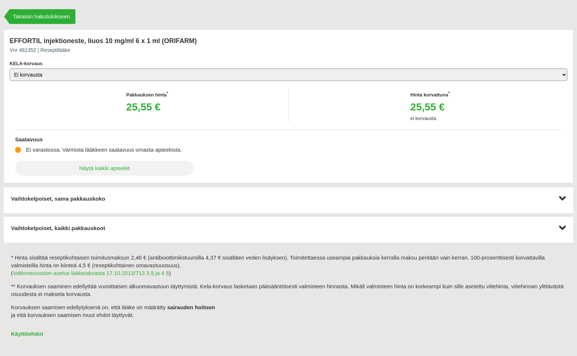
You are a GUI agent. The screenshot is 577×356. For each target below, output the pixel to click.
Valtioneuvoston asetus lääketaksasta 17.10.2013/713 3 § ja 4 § (91, 273)
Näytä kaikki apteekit (104, 168)
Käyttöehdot (27, 334)
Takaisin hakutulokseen (41, 16)
